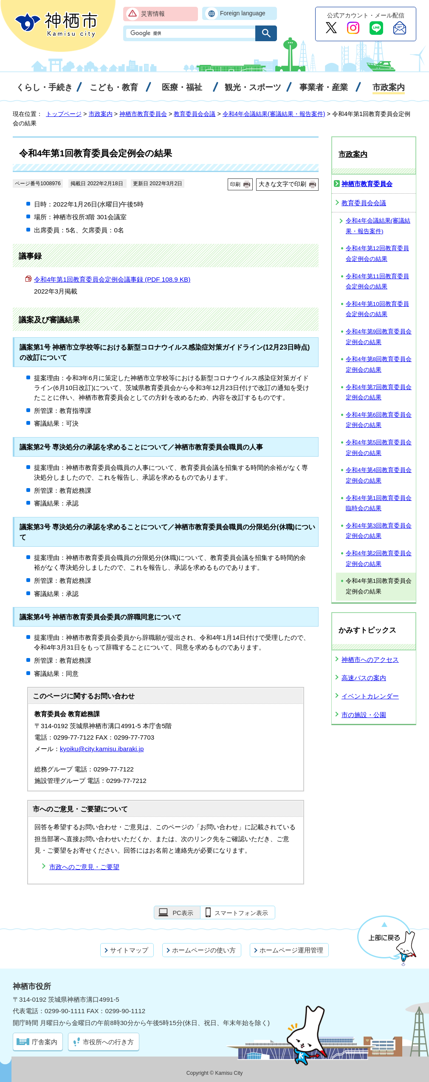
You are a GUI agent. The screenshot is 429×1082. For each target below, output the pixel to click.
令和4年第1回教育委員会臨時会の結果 (379, 503)
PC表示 (182, 913)
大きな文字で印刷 (282, 184)
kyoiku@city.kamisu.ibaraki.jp (102, 748)
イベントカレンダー (370, 696)
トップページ (64, 113)
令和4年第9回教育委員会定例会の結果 (379, 336)
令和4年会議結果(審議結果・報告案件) (274, 113)
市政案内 (101, 113)
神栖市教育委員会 (143, 113)
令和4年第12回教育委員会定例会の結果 (377, 253)
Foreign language (242, 13)
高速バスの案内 (364, 677)
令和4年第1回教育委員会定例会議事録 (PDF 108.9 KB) (112, 279)
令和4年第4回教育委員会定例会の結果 (379, 475)
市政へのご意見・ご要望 (84, 866)
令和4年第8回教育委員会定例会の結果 (379, 364)
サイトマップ (129, 950)
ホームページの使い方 (204, 950)
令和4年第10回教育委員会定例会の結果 (377, 309)
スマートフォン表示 (241, 913)
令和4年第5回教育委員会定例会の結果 (379, 447)
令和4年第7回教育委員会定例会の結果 (379, 392)
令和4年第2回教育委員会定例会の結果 (379, 558)
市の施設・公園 (364, 714)
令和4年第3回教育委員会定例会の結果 (379, 531)
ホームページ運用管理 (291, 950)
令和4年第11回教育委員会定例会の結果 (377, 281)
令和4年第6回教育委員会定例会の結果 (379, 420)
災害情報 (153, 14)
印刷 (235, 184)
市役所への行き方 (108, 1041)
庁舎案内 (44, 1041)
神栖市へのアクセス (370, 659)
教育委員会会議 (194, 113)
